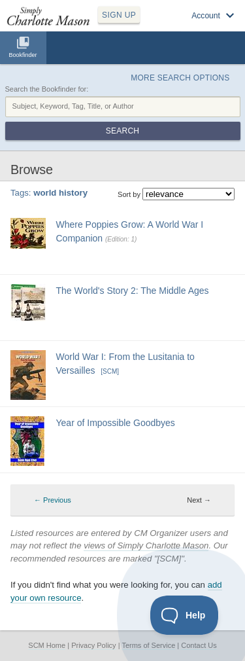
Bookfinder (22, 55)
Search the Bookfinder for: (47, 89)
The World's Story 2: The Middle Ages (132, 290)
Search (122, 130)
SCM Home (46, 645)
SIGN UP (119, 15)
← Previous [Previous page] (52, 500)
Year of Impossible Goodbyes (115, 423)
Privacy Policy (93, 645)
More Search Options (180, 77)
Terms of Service (148, 645)
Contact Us (198, 645)
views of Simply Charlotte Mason (146, 545)
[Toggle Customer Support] (184, 615)
